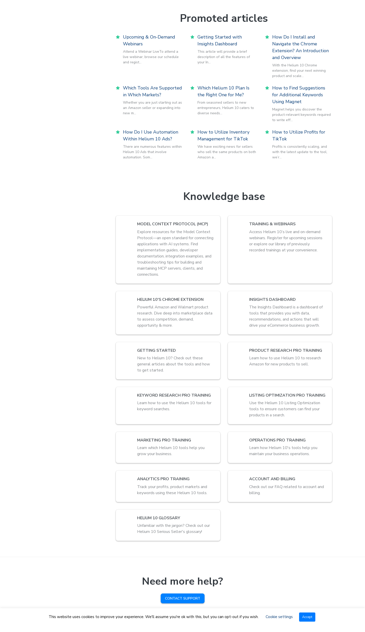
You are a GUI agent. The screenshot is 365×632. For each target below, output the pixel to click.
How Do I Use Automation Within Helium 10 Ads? (150, 135)
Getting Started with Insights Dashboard (219, 40)
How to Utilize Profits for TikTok (298, 135)
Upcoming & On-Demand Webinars (149, 40)
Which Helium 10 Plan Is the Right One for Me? (223, 91)
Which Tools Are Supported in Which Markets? (152, 91)
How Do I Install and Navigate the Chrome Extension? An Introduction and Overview (300, 47)
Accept (307, 617)
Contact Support (182, 598)
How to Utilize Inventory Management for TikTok (223, 135)
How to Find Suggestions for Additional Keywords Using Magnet (298, 95)
